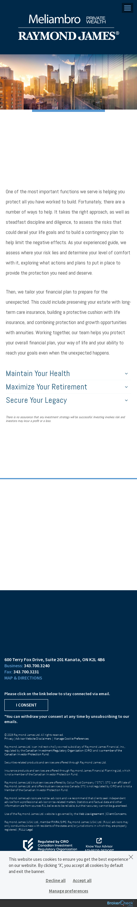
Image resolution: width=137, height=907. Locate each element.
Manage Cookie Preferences (71, 738)
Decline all (56, 880)
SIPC (63, 822)
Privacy (9, 738)
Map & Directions (23, 678)
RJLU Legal (26, 829)
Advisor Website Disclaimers (33, 738)
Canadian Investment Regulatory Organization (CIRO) (58, 750)
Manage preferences (68, 891)
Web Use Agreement (91, 814)
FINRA (55, 822)
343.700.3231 (26, 672)
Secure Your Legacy (67, 400)
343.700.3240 (37, 665)
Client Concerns (116, 814)
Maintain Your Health (67, 373)
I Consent (26, 705)
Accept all (82, 880)
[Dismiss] (131, 857)
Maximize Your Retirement (67, 387)
